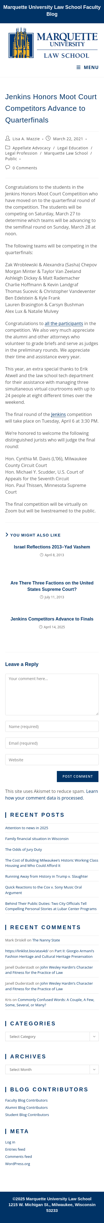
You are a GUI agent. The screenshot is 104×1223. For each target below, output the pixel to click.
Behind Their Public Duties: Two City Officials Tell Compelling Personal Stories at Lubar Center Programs (51, 906)
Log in (10, 1142)
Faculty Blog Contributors (26, 1100)
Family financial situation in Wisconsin (37, 838)
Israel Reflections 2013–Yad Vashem (52, 547)
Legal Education (72, 147)
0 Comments (24, 167)
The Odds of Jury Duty (23, 849)
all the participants (64, 323)
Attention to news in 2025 (26, 827)
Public (11, 158)
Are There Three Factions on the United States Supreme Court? (52, 586)
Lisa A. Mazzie (26, 138)
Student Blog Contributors (27, 1114)
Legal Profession (21, 153)
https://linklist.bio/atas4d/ (27, 950)
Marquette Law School (66, 153)
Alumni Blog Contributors (26, 1107)
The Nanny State (46, 940)
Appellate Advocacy (31, 147)
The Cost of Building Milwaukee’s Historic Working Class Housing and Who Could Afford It (51, 863)
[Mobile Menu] (88, 67)
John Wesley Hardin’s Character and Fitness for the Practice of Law (49, 970)
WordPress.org (17, 1163)
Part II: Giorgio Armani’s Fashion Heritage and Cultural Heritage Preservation (49, 953)
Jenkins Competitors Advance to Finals (52, 619)
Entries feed (15, 1149)
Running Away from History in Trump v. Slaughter (46, 876)
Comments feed (18, 1156)
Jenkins (58, 414)
